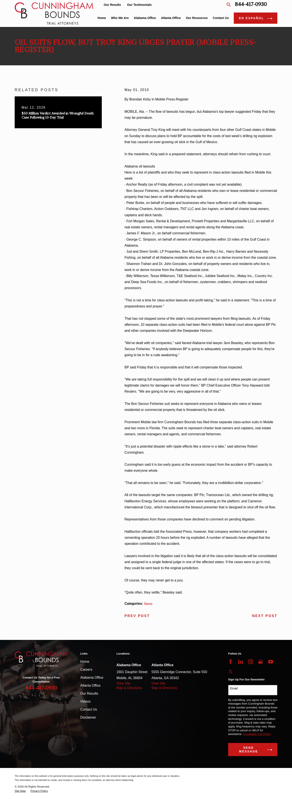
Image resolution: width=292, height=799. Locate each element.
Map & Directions (129, 688)
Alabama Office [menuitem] (145, 18)
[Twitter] (230, 671)
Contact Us (88, 709)
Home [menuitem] (101, 18)
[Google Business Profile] (260, 661)
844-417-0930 (251, 4)
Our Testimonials (139, 4)
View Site (123, 683)
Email (234, 688)
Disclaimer (88, 717)
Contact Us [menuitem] (221, 18)
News (148, 604)
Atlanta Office (90, 685)
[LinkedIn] (240, 661)
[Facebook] (230, 661)
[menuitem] (20, 791)
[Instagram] (250, 661)
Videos (85, 701)
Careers (86, 669)
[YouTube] (270, 661)
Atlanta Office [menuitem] (171, 18)
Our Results (112, 4)
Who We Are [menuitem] (120, 18)
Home (84, 661)
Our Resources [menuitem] (197, 18)
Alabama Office (91, 677)
